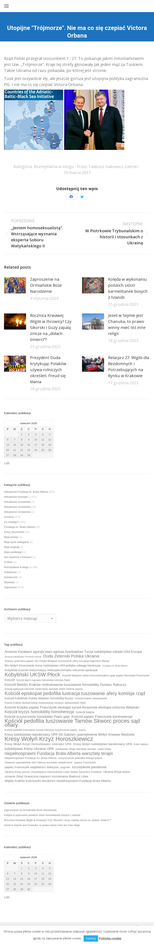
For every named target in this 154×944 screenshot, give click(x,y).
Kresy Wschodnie (14, 531)
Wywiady (9, 582)
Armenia (9, 516)
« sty (6, 462)
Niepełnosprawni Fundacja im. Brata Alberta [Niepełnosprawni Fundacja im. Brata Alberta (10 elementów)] (30, 758)
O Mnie (8, 562)
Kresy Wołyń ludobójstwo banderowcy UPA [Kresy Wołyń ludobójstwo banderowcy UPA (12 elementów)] (102, 744)
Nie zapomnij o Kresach (17, 557)
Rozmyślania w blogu (54, 166)
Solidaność (10, 572)
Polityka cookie (110, 938)
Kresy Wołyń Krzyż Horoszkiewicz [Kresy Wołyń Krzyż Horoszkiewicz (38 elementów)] (49, 739)
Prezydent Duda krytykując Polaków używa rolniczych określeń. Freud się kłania (48, 369)
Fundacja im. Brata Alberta (19, 526)
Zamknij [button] (91, 938)
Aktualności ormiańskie (17, 501)
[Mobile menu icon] (6, 6)
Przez (107, 166)
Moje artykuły (11, 547)
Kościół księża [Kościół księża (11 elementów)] (85, 712)
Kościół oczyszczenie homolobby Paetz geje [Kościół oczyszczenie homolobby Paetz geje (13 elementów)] (37, 716)
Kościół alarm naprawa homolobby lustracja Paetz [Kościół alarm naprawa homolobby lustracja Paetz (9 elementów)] (43, 680)
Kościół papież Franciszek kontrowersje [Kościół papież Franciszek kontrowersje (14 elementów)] (101, 717)
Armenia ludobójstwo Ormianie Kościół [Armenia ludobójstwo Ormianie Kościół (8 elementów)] (23, 656)
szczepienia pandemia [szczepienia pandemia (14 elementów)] (89, 767)
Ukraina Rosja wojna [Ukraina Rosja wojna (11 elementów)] (116, 771)
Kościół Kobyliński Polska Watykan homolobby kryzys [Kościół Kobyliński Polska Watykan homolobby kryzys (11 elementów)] (39, 698)
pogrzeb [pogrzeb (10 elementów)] (65, 767)
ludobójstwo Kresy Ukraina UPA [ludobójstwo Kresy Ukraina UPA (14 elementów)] (29, 749)
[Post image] (15, 285)
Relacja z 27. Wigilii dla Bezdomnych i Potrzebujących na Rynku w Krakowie (128, 366)
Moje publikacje (13, 552)
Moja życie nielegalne (16, 542)
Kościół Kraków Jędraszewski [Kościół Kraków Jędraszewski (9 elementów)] (91, 698)
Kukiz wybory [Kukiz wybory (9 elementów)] (141, 744)
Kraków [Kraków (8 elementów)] (82, 730)
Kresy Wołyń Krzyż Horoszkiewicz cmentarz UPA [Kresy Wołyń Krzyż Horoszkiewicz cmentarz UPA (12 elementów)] (38, 744)
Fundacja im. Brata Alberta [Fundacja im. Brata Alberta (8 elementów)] (115, 665)
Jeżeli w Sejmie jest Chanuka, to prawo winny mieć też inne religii (127, 324)
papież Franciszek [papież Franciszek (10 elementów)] (85, 762)
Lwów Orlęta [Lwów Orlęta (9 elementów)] (104, 749)
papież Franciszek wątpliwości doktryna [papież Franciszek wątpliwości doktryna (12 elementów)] (31, 767)
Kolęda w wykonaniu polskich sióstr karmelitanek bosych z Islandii (128, 288)
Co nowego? (11, 521)
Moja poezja (11, 537)
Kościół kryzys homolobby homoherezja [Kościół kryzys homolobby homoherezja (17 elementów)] (39, 712)
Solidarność (11, 577)
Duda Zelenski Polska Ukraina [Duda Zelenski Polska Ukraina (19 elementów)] (71, 656)
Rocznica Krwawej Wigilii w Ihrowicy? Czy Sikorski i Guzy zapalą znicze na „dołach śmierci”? (50, 327)
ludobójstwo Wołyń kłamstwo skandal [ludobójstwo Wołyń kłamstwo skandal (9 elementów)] (76, 749)
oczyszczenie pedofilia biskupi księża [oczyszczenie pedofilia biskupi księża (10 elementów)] (80, 758)
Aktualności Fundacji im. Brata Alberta (26, 491)
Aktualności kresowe (16, 496)
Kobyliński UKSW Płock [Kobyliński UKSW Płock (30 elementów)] (32, 675)
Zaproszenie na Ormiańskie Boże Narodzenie (46, 285)
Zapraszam (10, 587)
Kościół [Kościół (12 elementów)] (9, 680)
